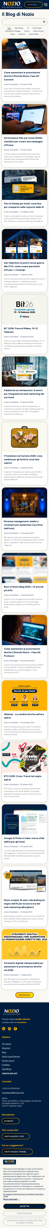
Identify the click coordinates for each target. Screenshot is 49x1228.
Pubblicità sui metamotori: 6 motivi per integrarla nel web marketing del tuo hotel (24, 394)
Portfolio (6, 1064)
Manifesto (6, 1069)
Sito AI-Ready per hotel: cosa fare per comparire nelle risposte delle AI (24, 205)
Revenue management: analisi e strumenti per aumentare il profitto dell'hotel (23, 525)
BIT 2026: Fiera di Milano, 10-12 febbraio (21, 330)
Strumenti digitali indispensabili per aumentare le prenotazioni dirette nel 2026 (23, 967)
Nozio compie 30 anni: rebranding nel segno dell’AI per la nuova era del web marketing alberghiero (24, 904)
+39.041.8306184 (11, 1088)
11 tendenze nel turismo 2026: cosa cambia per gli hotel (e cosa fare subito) (23, 459)
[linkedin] (3, 1029)
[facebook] (15, 1029)
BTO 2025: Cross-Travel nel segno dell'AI (22, 778)
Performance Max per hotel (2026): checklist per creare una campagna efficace (23, 141)
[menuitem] (9, 28)
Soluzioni (6, 1048)
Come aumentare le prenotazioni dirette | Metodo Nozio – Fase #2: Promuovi (22, 652)
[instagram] (9, 1029)
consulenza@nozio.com (13, 1092)
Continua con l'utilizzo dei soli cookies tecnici (24, 1221)
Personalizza (24, 1213)
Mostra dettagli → (11, 1199)
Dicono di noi (8, 1060)
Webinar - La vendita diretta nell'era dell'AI (24, 716)
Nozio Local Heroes (11, 1056)
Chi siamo (6, 1043)
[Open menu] (45, 4)
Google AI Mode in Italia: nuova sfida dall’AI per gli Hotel (24, 840)
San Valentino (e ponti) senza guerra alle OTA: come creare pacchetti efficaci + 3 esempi (24, 266)
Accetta (24, 1206)
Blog (4, 1052)
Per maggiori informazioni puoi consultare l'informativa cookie (23, 1195)
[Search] (24, 21)
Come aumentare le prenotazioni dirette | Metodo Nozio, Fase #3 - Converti (22, 76)
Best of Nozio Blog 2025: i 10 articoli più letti (24, 588)
